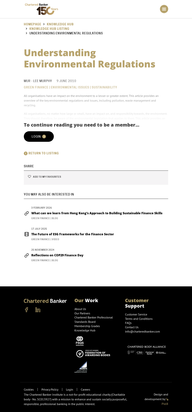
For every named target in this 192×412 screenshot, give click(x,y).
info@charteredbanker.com (143, 331)
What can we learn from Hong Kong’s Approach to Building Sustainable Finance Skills (93, 213)
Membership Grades (87, 326)
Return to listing (41, 153)
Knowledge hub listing (49, 29)
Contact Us (132, 327)
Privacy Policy (49, 389)
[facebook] (26, 310)
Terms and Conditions (139, 319)
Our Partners (82, 313)
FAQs (128, 323)
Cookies (29, 389)
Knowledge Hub (60, 24)
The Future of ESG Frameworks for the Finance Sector (69, 234)
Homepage (32, 24)
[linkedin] (38, 310)
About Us (80, 309)
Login (39, 136)
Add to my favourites (44, 176)
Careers (85, 389)
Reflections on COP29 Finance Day (53, 255)
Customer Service (136, 314)
